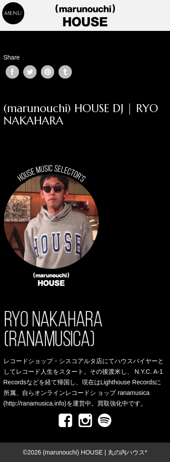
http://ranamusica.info (34, 403)
